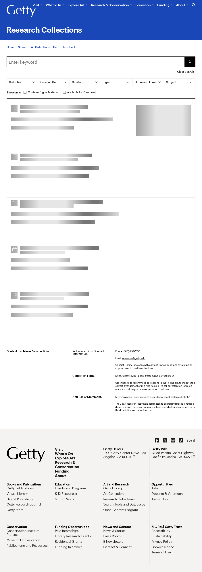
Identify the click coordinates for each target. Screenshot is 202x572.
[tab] (22, 82)
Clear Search (185, 71)
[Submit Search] (189, 61)
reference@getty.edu (133, 358)
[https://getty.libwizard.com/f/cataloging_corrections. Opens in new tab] (144, 376)
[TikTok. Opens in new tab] (181, 440)
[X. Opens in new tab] (165, 440)
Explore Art (76, 5)
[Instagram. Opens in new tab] (173, 440)
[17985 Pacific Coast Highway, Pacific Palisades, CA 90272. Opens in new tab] (173, 455)
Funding (163, 5)
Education (143, 5)
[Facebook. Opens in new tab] (157, 440)
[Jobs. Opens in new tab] (154, 488)
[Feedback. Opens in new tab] (69, 48)
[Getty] (21, 11)
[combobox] (95, 61)
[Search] (22, 48)
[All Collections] (40, 48)
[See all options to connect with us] (191, 440)
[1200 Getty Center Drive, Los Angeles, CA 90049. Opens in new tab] (125, 455)
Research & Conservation (110, 5)
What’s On (53, 5)
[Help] (56, 48)
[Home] (10, 48)
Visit (36, 5)
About (180, 5)
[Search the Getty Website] (193, 5)
